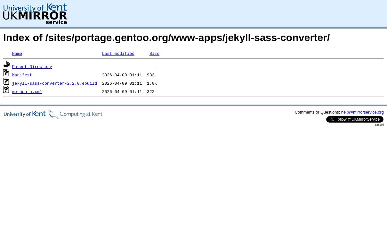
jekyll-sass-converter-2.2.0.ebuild (54, 83)
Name (17, 53)
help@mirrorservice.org (362, 112)
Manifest (22, 75)
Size (154, 53)
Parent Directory (32, 66)
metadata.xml (27, 91)
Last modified (118, 53)
